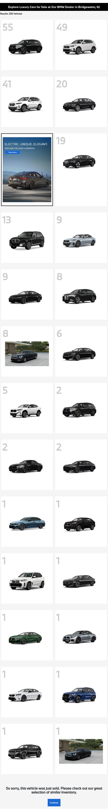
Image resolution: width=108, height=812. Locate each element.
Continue (54, 802)
